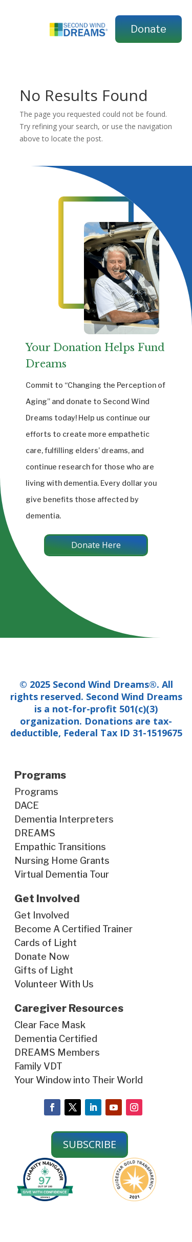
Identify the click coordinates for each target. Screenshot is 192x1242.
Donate (148, 29)
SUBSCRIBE (89, 1144)
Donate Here (96, 545)
